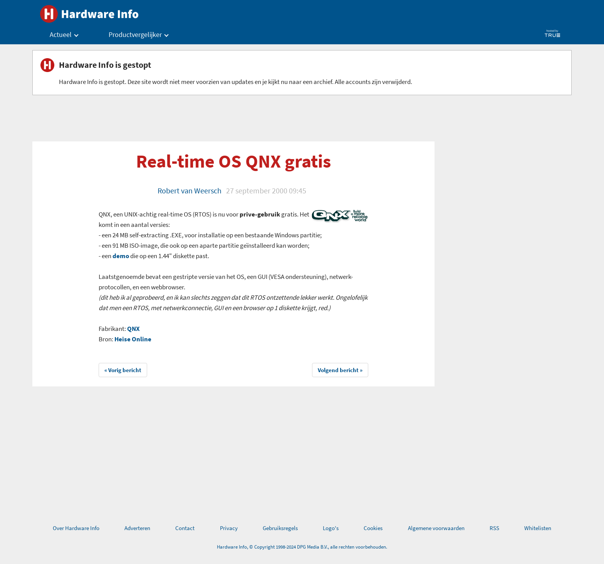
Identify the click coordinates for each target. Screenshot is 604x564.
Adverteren (137, 528)
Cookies (373, 528)
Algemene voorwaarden (436, 528)
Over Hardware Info (76, 528)
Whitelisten (537, 528)
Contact (185, 528)
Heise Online (132, 339)
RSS (494, 528)
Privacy (229, 528)
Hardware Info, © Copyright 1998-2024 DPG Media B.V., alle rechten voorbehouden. (302, 547)
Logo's (331, 528)
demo (120, 256)
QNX (133, 328)
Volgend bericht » (340, 370)
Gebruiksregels (280, 528)
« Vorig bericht (122, 370)
